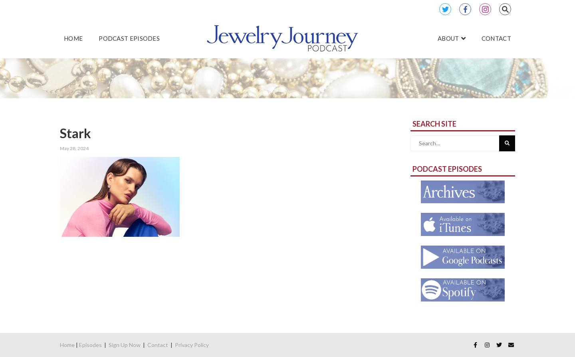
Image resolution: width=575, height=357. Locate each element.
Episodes (90, 344)
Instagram (485, 9)
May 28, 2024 (74, 148)
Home (67, 344)
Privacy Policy (192, 344)
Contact (157, 344)
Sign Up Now (125, 344)
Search (505, 9)
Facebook (465, 9)
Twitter (445, 9)
